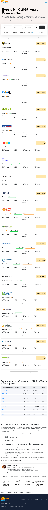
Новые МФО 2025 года (20, 492)
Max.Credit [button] (4, 404)
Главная (2, 492)
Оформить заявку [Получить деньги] (41, 43)
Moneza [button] (3, 409)
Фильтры (36, 27)
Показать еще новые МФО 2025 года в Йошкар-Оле (24, 373)
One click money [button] (5, 412)
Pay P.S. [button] (3, 414)
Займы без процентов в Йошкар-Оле (6, 484)
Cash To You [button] (4, 393)
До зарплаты (22, 32)
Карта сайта (30, 499)
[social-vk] (41, 499)
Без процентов (14, 32)
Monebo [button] (4, 406)
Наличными (43, 32)
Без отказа (6, 32)
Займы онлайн (10, 492)
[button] (24, 53)
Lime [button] (3, 401)
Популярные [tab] (5, 476)
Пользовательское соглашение (17, 506)
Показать (42, 27)
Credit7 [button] (3, 395)
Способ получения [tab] (14, 476)
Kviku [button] (3, 398)
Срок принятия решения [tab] (25, 476)
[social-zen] (46, 499)
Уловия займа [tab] (36, 476)
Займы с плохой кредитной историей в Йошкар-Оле (40, 481)
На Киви (30, 32)
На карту (36, 32)
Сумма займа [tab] (44, 476)
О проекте (23, 499)
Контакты (37, 499)
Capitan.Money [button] (5, 390)
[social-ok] (44, 499)
